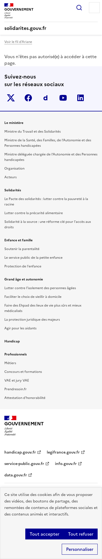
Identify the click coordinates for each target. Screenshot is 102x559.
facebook (28, 97)
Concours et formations (23, 371)
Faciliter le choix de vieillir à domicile (32, 296)
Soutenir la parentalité (21, 248)
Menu (94, 7)
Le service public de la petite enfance (33, 257)
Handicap (12, 341)
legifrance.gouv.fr (63, 452)
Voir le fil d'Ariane (18, 41)
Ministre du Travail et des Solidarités (32, 131)
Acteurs (10, 177)
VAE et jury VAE (16, 380)
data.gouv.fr (15, 475)
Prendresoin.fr (15, 389)
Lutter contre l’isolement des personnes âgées (40, 288)
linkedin (80, 97)
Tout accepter (44, 534)
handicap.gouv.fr (20, 452)
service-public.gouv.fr (24, 464)
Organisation (14, 168)
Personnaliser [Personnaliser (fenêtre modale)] (79, 549)
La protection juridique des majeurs (32, 319)
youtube (63, 97)
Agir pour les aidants (20, 328)
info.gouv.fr (66, 464)
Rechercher (79, 7)
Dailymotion (45, 97)
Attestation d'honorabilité (24, 397)
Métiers (10, 363)
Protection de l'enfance (22, 266)
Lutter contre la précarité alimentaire (33, 213)
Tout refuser (80, 534)
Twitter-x (10, 97)
